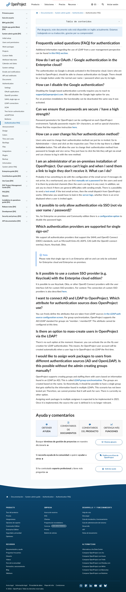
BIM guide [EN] (8, 23)
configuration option (109, 216)
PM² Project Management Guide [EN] (12, 187)
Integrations (6, 151)
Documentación (47, 13)
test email (50, 191)
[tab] (47, 428)
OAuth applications (12, 92)
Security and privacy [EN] (11, 216)
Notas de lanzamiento (89, 533)
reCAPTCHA (9, 115)
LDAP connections (11, 103)
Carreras (47, 526)
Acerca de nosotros (51, 512)
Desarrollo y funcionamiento (97, 507)
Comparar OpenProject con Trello (93, 559)
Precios (62, 4)
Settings (8, 88)
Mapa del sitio (49, 585)
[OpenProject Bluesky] (105, 586)
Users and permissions (10, 42)
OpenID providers (11, 95)
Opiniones (9, 536)
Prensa (46, 529)
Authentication (8, 83)
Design (5, 131)
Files (4, 147)
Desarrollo (86, 526)
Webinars (9, 573)
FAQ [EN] (5, 192)
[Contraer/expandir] (26, 13)
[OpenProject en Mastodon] (86, 586)
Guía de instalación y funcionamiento (94, 519)
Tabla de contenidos (78, 21)
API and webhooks (9, 76)
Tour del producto (12, 512)
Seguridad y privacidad (13, 533)
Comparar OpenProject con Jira (93, 553)
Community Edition (12, 526)
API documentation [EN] (11, 221)
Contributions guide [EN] (11, 176)
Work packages (8, 47)
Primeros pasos (8, 13)
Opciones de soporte (13, 523)
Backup (5, 159)
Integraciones (10, 519)
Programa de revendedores (53, 523)
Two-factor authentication (14, 111)
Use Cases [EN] (7, 181)
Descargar (85, 516)
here (74, 127)
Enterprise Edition (12, 529)
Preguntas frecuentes (13, 553)
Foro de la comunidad (13, 563)
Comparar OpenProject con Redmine (95, 573)
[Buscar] (102, 4)
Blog (7, 570)
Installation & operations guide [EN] (11, 201)
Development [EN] (9, 211)
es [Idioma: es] (94, 4)
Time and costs (8, 139)
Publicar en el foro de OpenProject (108, 456)
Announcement (8, 127)
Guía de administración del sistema (94, 523)
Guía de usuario (8, 18)
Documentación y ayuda (14, 549)
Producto (35, 4)
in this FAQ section (58, 53)
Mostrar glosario (109, 442)
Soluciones (49, 4)
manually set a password (88, 181)
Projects (5, 51)
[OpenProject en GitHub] (81, 586)
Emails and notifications (11, 72)
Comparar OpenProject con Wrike (94, 566)
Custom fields (7, 56)
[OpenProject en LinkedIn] (91, 586)
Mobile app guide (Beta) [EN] (11, 28)
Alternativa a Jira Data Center (92, 549)
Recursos (72, 4)
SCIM (7, 107)
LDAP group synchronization (88, 380)
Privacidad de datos (35, 585)
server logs (88, 195)
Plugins (5, 155)
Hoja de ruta (86, 512)
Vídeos (8, 559)
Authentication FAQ (12, 123)
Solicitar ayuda (109, 469)
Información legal (21, 585)
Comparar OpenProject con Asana (94, 556)
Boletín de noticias (50, 533)
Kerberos (8, 119)
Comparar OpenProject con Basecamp (95, 570)
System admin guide (62, 13)
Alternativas (88, 544)
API (83, 529)
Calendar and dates (9, 63)
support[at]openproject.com (49, 95)
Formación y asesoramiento (15, 566)
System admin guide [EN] (11, 34)
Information (6, 163)
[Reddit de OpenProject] (100, 586)
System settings (8, 68)
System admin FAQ (9, 167)
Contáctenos (60, 585)
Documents (6, 79)
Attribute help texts (9, 60)
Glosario (5, 196)
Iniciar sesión (112, 4)
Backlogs (5, 143)
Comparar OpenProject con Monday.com (96, 563)
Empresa (48, 507)
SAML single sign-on (12, 99)
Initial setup (6, 38)
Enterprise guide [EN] (10, 171)
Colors (4, 135)
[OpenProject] (37, 13)
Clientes (47, 519)
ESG (45, 516)
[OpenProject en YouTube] (96, 586)
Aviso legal (10, 585)
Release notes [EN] (9, 207)
